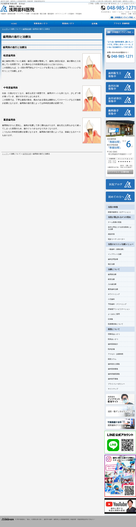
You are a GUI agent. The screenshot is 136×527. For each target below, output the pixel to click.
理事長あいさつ (114, 334)
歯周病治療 (27, 29)
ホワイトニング (114, 294)
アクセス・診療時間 (115, 354)
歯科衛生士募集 (114, 364)
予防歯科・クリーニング (117, 304)
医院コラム (112, 359)
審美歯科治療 (113, 289)
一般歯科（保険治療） (116, 249)
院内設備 (111, 349)
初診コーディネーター (116, 239)
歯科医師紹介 (113, 344)
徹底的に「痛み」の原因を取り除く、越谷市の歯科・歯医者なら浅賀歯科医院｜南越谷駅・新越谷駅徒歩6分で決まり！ (57, 519)
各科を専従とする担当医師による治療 (120, 228)
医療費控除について (115, 324)
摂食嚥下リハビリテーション (119, 309)
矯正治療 (111, 264)
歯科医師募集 (113, 369)
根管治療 (111, 279)
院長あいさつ (113, 339)
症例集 (110, 319)
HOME (13, 23)
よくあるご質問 (114, 314)
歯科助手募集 (113, 379)
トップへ (5, 29)
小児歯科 (111, 299)
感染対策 (111, 234)
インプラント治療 (114, 254)
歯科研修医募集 (114, 374)
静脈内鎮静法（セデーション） (120, 212)
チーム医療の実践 (114, 222)
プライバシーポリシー (116, 384)
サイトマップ (113, 389)
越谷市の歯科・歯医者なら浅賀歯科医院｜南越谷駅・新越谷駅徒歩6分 (23, 1)
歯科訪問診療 (113, 259)
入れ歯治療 (112, 284)
